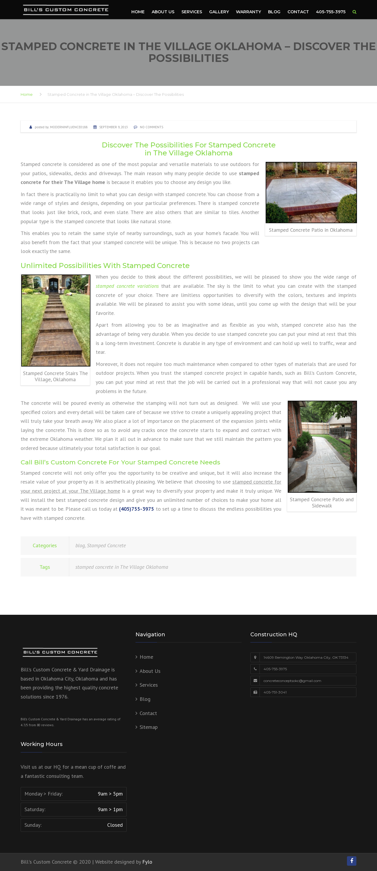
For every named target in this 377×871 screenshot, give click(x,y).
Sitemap (149, 727)
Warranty (248, 11)
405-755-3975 (330, 11)
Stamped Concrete (106, 545)
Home (138, 11)
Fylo (147, 861)
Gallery (219, 11)
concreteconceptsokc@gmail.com (292, 680)
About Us (163, 11)
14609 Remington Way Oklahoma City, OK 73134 (306, 657)
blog (80, 545)
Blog (274, 11)
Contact (298, 11)
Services (191, 11)
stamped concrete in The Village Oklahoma (121, 566)
